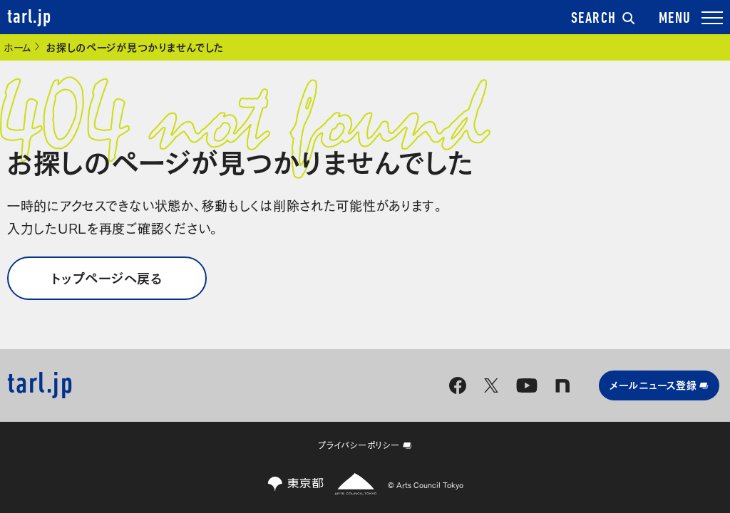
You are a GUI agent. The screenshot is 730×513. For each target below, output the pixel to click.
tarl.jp (29, 18)
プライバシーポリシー (365, 444)
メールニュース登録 (659, 384)
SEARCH (603, 18)
